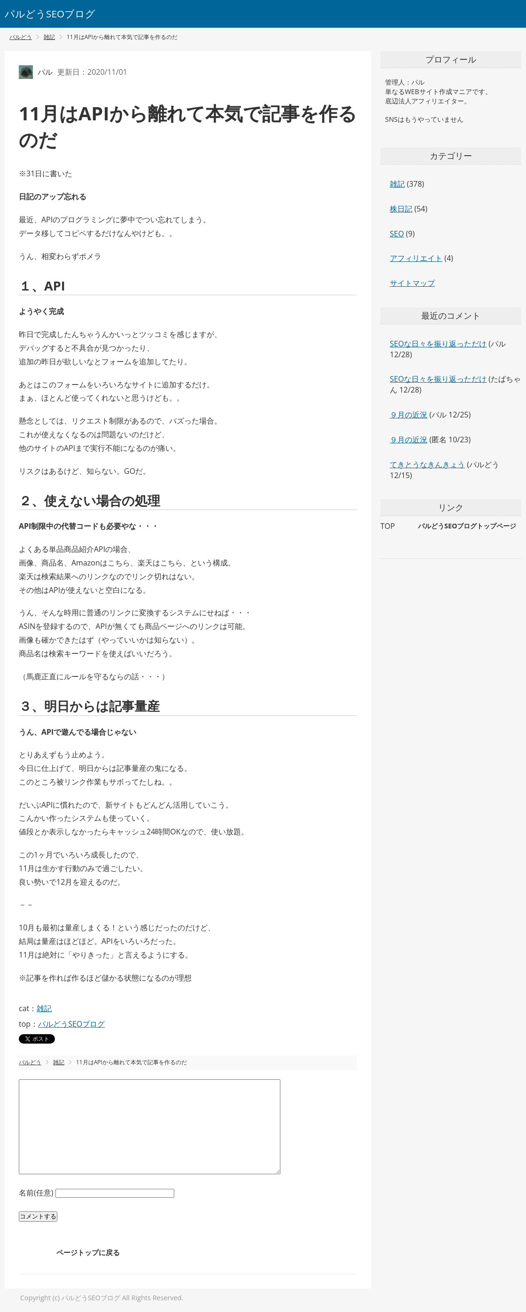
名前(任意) (37, 1192)
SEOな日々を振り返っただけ (438, 343)
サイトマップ (412, 283)
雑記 (44, 1008)
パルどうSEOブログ (50, 13)
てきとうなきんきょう (427, 464)
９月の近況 (408, 414)
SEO (397, 233)
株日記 (401, 209)
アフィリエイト (416, 258)
